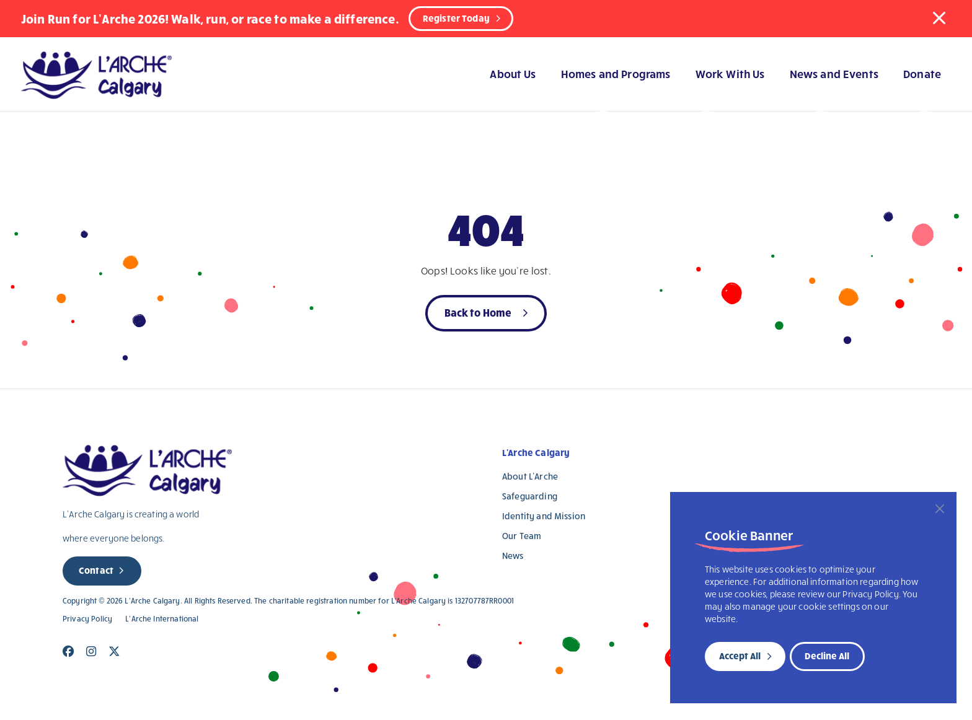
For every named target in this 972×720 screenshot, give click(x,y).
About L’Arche (530, 476)
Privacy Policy (87, 618)
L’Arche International (161, 618)
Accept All (740, 655)
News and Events (834, 73)
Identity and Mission (543, 516)
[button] (939, 18)
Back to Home (478, 311)
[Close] (939, 508)
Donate (922, 73)
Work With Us (730, 73)
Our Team (521, 535)
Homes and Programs (616, 73)
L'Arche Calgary (536, 452)
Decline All (827, 655)
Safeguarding (529, 496)
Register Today (456, 18)
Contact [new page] (96, 570)
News (513, 555)
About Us (513, 73)
